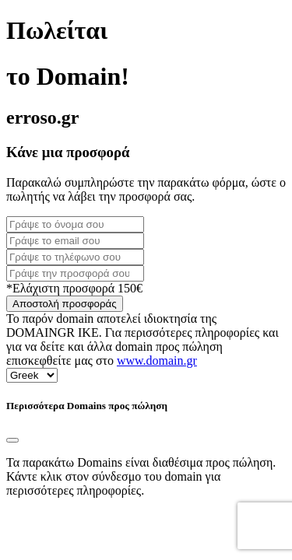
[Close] (12, 440)
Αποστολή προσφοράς (64, 304)
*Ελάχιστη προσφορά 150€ (74, 288)
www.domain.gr (157, 360)
